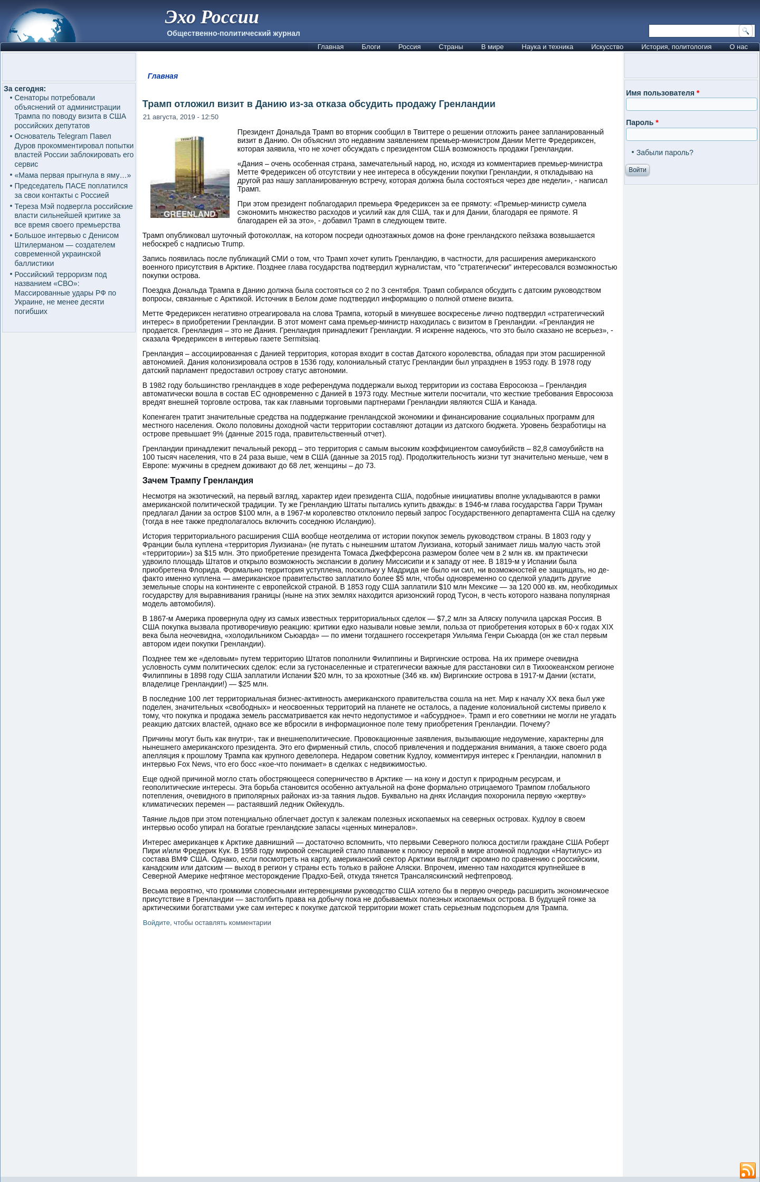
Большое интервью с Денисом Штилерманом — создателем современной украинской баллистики (67, 249)
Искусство (607, 47)
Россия (409, 47)
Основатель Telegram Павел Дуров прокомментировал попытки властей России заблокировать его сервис (74, 150)
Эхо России (212, 16)
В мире (492, 47)
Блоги (371, 47)
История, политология (676, 47)
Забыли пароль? (665, 152)
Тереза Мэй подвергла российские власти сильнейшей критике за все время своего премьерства (74, 215)
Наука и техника (548, 47)
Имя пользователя (662, 93)
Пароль (642, 122)
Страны (451, 47)
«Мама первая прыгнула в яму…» (73, 175)
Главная (331, 47)
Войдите (156, 923)
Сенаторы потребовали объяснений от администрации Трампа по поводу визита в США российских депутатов (71, 111)
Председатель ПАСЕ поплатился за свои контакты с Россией (71, 190)
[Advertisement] (380, 1053)
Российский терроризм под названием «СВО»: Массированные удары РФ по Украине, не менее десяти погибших (66, 293)
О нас (738, 47)
